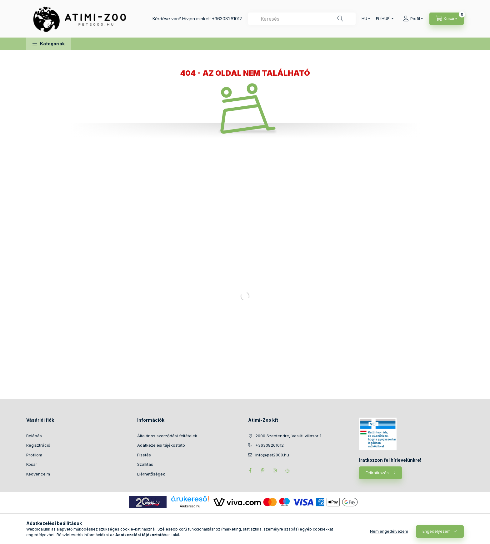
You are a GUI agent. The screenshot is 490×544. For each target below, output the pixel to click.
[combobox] (302, 19)
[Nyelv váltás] (364, 18)
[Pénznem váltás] (383, 18)
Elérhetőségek (151, 473)
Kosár (31, 464)
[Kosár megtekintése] (446, 19)
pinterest (262, 470)
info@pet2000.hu (272, 454)
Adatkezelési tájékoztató (161, 445)
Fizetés (144, 454)
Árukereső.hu (190, 506)
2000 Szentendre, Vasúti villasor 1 (288, 435)
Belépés (34, 435)
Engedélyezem (436, 531)
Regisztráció (38, 445)
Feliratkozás (377, 472)
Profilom (34, 454)
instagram (275, 470)
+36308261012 (227, 18)
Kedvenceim (38, 473)
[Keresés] (340, 19)
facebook (250, 470)
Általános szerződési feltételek (167, 435)
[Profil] (413, 19)
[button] (48, 44)
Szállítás (145, 464)
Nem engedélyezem (389, 531)
